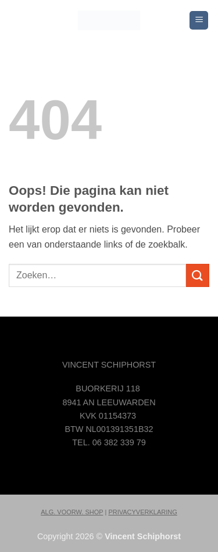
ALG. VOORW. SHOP (72, 512)
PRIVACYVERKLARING (142, 512)
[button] (199, 20)
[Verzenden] (197, 275)
